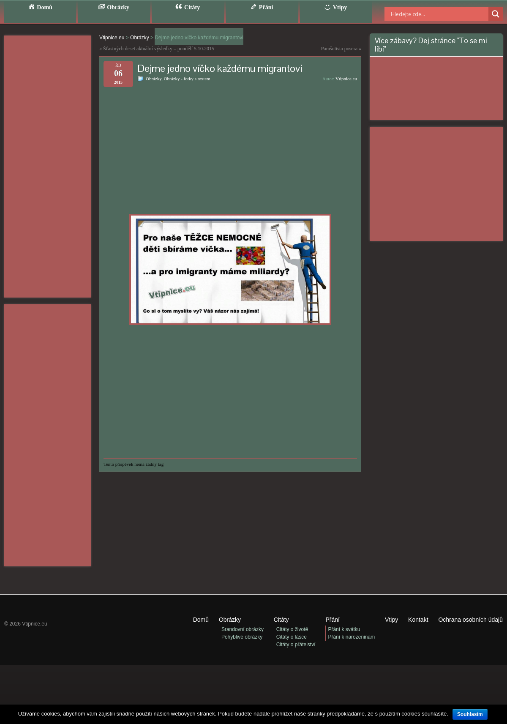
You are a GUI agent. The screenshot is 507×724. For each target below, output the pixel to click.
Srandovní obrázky (242, 629)
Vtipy (391, 619)
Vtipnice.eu (346, 78)
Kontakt (418, 619)
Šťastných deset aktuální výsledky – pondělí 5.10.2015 (158, 49)
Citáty (281, 619)
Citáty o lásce (291, 637)
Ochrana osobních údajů (470, 619)
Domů (201, 619)
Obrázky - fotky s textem (187, 78)
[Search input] (429, 14)
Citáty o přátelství (296, 645)
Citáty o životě (292, 629)
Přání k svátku (344, 629)
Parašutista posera (339, 49)
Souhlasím (470, 714)
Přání (332, 619)
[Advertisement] (47, 166)
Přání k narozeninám (351, 637)
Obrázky (153, 78)
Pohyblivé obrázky (241, 637)
